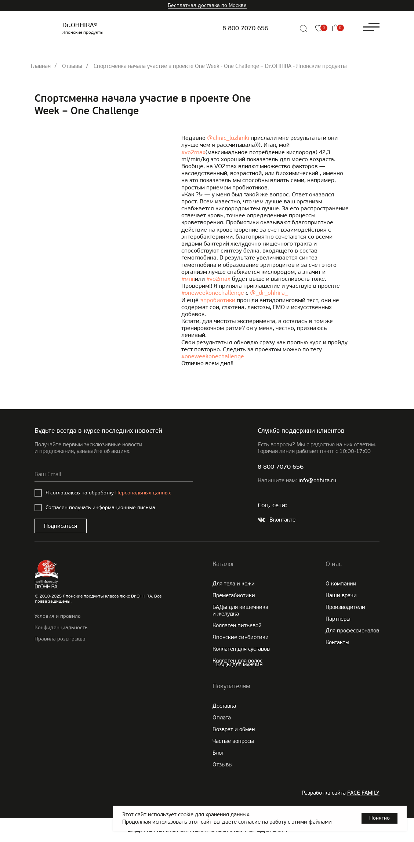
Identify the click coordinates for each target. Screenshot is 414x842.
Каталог (224, 563)
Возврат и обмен (234, 729)
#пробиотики (217, 300)
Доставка (224, 706)
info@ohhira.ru (317, 481)
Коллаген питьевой (237, 625)
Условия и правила (57, 616)
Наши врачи (341, 595)
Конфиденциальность (61, 627)
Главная (41, 66)
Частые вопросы (233, 741)
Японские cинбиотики (241, 637)
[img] (286, 28)
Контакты (337, 642)
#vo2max (193, 152)
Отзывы (72, 66)
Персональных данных (143, 493)
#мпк (188, 278)
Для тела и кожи (234, 583)
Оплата (222, 717)
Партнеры (338, 619)
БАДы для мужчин (239, 664)
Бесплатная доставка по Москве (207, 5)
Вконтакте (282, 519)
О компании (341, 583)
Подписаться (60, 526)
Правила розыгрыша (60, 639)
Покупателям (231, 686)
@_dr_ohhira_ (269, 292)
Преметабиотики (234, 595)
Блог (218, 753)
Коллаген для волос (237, 660)
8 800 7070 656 (245, 28)
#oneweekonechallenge (212, 292)
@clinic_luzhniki (228, 137)
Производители (345, 607)
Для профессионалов (352, 630)
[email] (113, 474)
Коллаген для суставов (241, 649)
